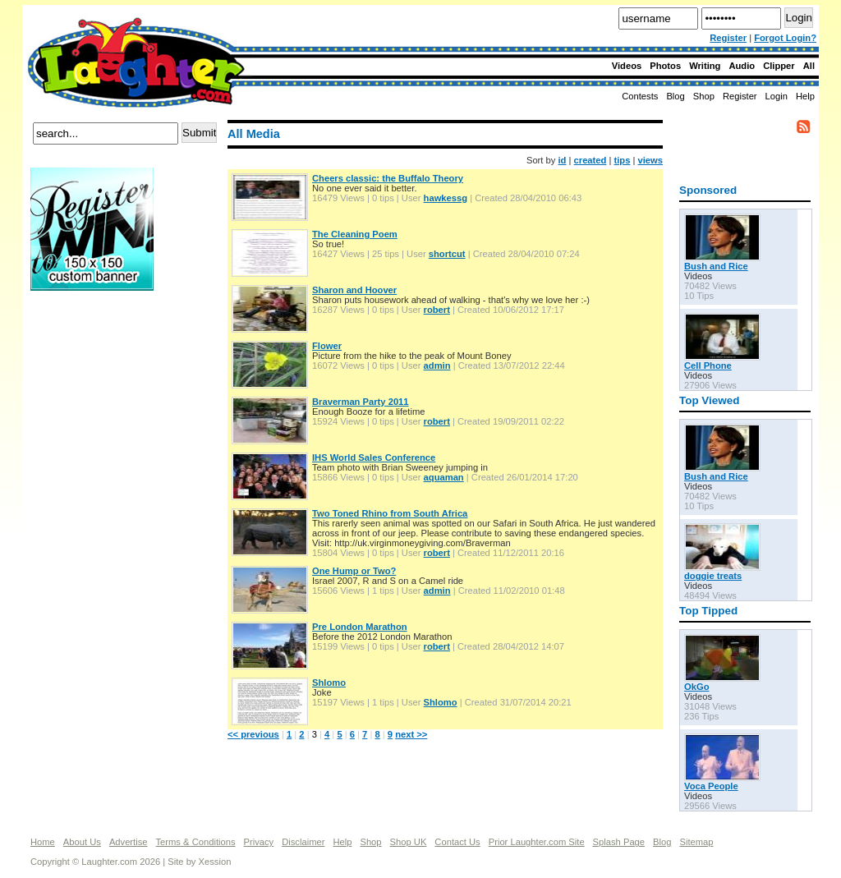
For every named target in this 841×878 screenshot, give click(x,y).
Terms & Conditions (196, 842)
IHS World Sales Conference (373, 457)
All (809, 66)
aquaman (444, 477)
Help (805, 96)
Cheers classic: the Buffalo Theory (387, 178)
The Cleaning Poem (355, 234)
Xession (215, 862)
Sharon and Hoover (354, 290)
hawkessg (445, 198)
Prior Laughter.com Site (537, 842)
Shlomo (329, 682)
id (562, 160)
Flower (327, 346)
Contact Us (457, 842)
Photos (665, 66)
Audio (741, 66)
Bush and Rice (716, 266)
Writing (704, 66)
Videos (626, 66)
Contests (640, 96)
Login (776, 96)
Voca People (711, 786)
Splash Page (619, 842)
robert (437, 310)
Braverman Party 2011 (360, 402)
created (590, 160)
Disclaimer (303, 842)
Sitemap (696, 842)
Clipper (779, 66)
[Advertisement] (96, 352)
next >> (411, 734)
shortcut (447, 254)
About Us (82, 842)
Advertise (128, 842)
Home (42, 842)
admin (437, 365)
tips (622, 160)
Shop (370, 842)
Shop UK (408, 842)
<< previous (253, 734)
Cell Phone (708, 365)
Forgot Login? (785, 38)
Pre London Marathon (359, 627)
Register (728, 38)
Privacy (259, 842)
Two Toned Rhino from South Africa (389, 513)
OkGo (696, 687)
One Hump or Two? (354, 571)
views (650, 160)
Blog (675, 96)
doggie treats (713, 576)
